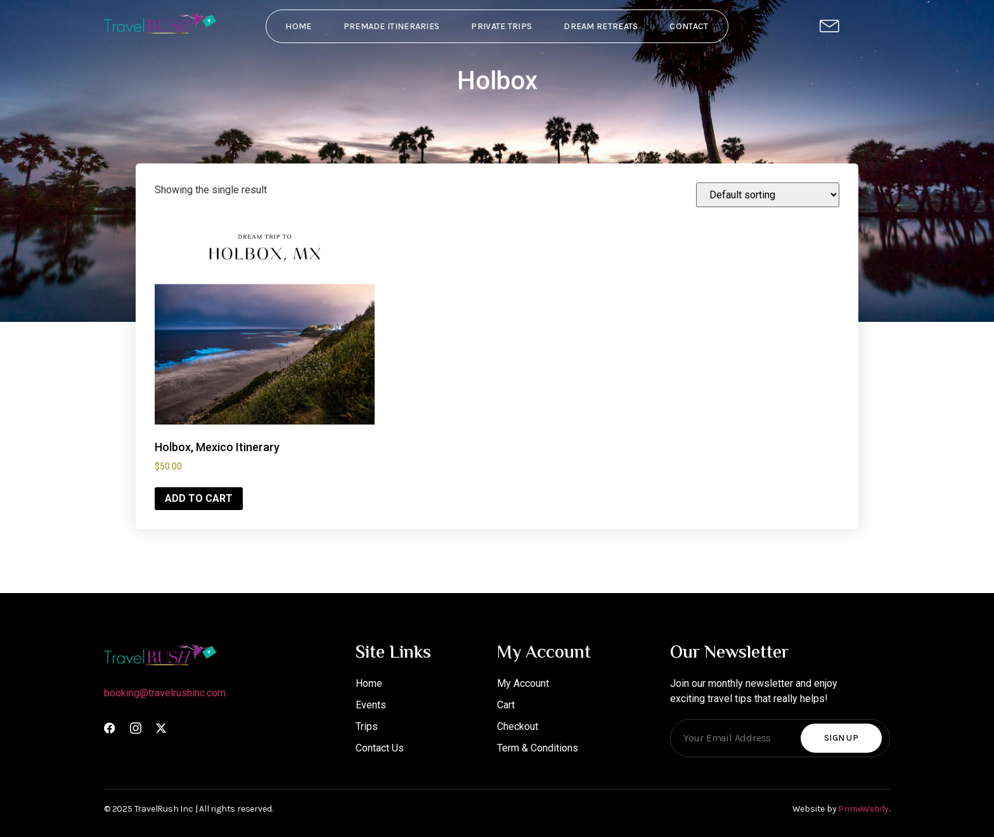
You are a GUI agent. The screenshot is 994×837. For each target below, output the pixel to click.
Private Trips (501, 26)
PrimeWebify (863, 808)
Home (298, 26)
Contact (688, 26)
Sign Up (841, 737)
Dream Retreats (601, 26)
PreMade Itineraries (392, 26)
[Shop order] (767, 194)
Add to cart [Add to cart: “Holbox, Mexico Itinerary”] (199, 498)
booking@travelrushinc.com (165, 693)
